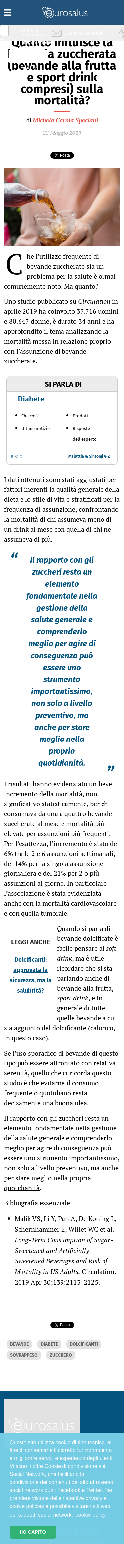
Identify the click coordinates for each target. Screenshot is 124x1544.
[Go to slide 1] (12, 456)
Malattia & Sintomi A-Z (89, 456)
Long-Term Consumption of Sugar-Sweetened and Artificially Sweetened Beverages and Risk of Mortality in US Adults (64, 1255)
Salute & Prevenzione (33, 32)
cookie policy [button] (91, 1515)
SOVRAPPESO (24, 1355)
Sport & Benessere (31, 70)
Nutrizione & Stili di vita (33, 57)
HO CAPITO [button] (33, 1532)
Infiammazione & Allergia (35, 45)
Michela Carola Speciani (65, 120)
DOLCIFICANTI (84, 1344)
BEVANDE (19, 1344)
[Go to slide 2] (16, 456)
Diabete (31, 398)
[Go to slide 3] (21, 456)
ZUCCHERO (61, 1355)
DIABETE (49, 1344)
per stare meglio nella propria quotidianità (47, 1182)
